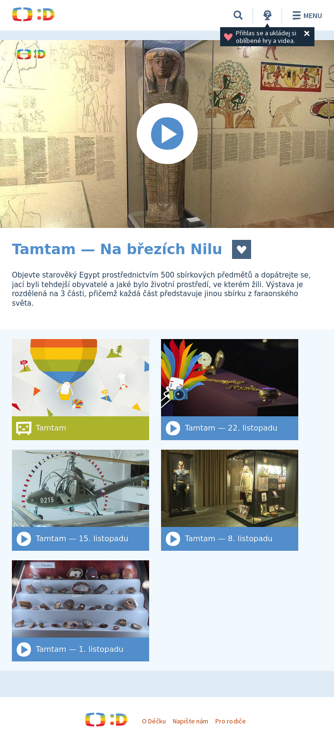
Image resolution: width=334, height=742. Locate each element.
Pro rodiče (230, 721)
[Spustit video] (167, 134)
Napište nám (190, 721)
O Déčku (154, 721)
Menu (305, 15)
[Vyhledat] (238, 15)
